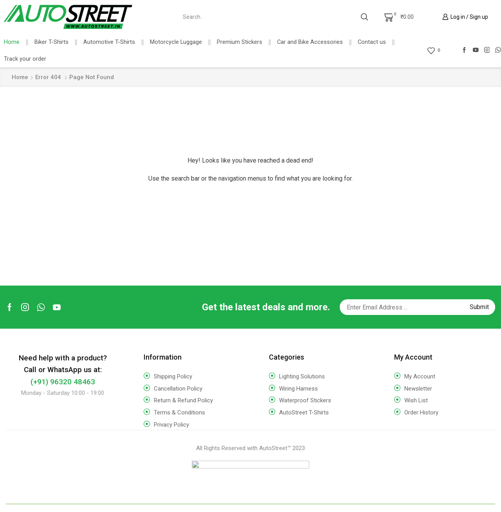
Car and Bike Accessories (310, 41)
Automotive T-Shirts (109, 41)
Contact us (372, 41)
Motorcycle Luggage (176, 41)
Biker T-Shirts (51, 41)
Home (12, 41)
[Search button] (364, 17)
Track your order (25, 58)
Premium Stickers (239, 41)
